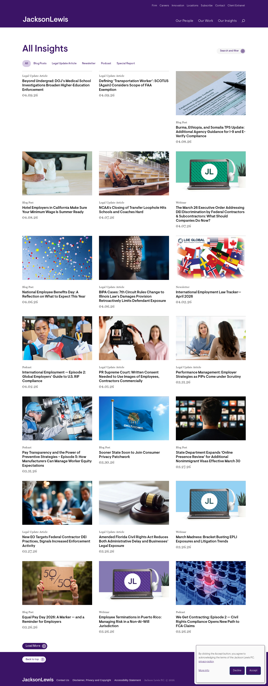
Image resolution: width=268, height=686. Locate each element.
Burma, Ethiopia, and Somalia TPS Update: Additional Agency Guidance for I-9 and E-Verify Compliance (210, 132)
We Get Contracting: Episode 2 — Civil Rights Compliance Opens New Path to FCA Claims (207, 622)
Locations (192, 5)
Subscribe (207, 5)
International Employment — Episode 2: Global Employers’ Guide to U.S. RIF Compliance (54, 377)
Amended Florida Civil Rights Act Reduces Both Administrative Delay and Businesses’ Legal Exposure (133, 541)
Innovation (178, 5)
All (26, 63)
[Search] (241, 21)
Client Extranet (236, 5)
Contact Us (63, 680)
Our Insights (227, 21)
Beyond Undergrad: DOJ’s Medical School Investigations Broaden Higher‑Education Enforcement (56, 85)
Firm (154, 5)
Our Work (205, 21)
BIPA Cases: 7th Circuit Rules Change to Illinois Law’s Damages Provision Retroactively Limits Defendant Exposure (132, 297)
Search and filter (229, 51)
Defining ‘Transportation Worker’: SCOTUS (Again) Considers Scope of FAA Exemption (134, 85)
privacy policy (206, 661)
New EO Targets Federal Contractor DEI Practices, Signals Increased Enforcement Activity (56, 541)
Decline (237, 670)
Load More (33, 646)
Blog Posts (40, 63)
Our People (184, 21)
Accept (253, 670)
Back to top (32, 659)
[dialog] (230, 664)
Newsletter (89, 63)
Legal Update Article (64, 63)
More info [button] (204, 670)
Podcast (106, 63)
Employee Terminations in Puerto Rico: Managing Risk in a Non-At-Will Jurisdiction (130, 622)
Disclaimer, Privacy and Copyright (92, 680)
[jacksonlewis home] (45, 18)
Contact (220, 5)
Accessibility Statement (127, 680)
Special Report (126, 63)
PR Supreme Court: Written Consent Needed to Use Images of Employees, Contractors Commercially (129, 377)
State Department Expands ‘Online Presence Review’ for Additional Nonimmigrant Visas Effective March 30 (208, 457)
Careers (164, 5)
